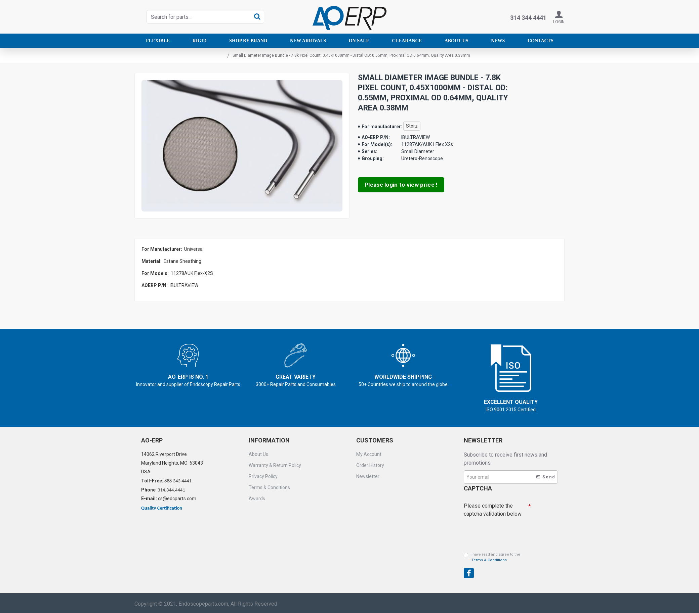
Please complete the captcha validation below (493, 510)
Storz (412, 126)
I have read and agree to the (492, 557)
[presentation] (511, 566)
